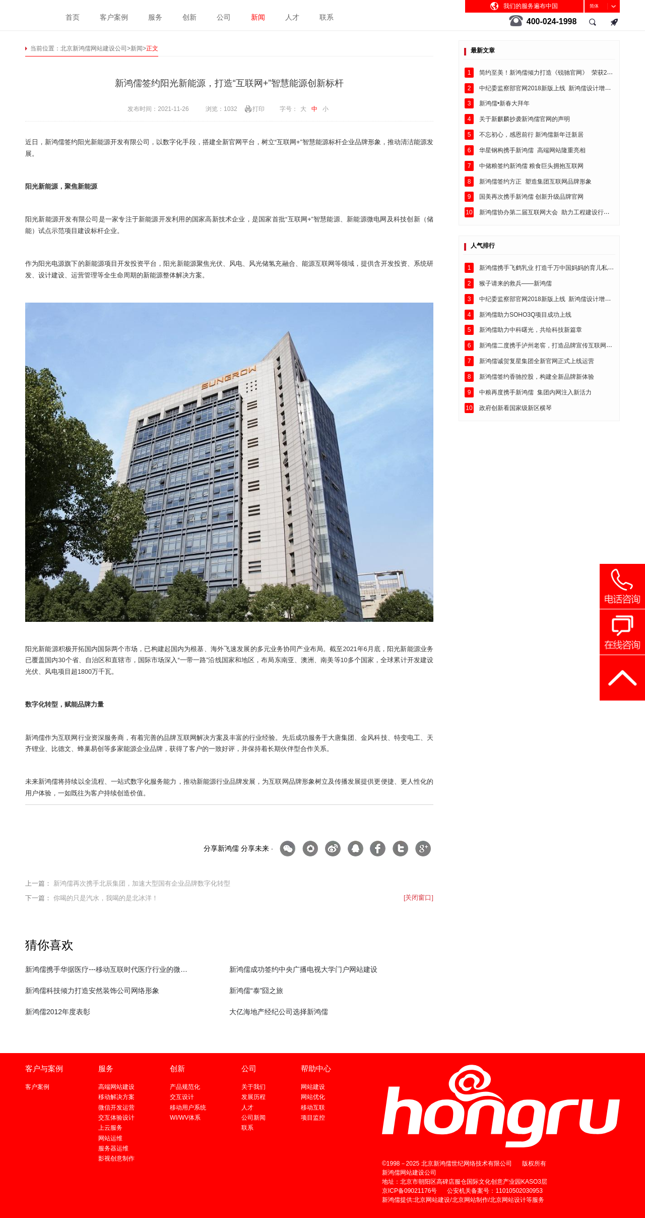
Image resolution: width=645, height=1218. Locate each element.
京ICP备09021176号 (409, 1190)
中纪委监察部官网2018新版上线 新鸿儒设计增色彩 (548, 88)
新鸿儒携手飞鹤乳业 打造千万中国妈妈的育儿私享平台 (552, 267)
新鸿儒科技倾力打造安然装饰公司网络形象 (92, 991)
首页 (73, 17)
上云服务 (110, 1127)
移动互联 (313, 1107)
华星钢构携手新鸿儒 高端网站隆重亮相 (532, 150)
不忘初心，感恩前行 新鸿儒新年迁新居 (531, 134)
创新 (189, 17)
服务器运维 (113, 1148)
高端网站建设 (116, 1086)
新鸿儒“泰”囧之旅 (256, 991)
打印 (258, 108)
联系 (326, 17)
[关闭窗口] (418, 897)
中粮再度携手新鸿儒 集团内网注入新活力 (535, 392)
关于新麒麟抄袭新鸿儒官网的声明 (524, 119)
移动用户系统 (188, 1107)
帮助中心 (316, 1068)
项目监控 (313, 1117)
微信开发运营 (116, 1107)
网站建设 (313, 1086)
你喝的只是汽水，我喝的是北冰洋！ (105, 898)
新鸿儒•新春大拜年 (504, 103)
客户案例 (114, 17)
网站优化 (313, 1096)
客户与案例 (44, 1068)
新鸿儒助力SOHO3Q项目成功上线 (525, 314)
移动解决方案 (116, 1096)
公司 (224, 17)
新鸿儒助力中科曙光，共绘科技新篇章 (530, 329)
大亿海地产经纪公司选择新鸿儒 (278, 1012)
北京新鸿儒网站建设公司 (93, 48)
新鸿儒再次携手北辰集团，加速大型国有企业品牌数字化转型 (141, 883)
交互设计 (182, 1096)
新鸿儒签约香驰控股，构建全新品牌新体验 (536, 376)
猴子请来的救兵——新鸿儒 (515, 283)
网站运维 (110, 1138)
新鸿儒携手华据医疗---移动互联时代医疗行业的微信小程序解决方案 (106, 969)
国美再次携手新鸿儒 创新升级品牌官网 (531, 196)
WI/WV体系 (185, 1117)
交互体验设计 (116, 1117)
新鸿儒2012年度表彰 (57, 1012)
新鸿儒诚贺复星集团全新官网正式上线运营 (536, 361)
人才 (292, 17)
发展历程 (253, 1096)
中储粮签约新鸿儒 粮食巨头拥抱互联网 (531, 165)
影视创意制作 (116, 1158)
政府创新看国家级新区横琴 (515, 408)
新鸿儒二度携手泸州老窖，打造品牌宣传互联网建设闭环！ (557, 345)
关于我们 (253, 1086)
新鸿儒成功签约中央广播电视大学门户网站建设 (303, 969)
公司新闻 (253, 1117)
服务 (155, 17)
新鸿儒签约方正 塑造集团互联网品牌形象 (535, 181)
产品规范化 (185, 1086)
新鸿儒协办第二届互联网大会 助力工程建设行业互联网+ (555, 212)
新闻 (258, 17)
